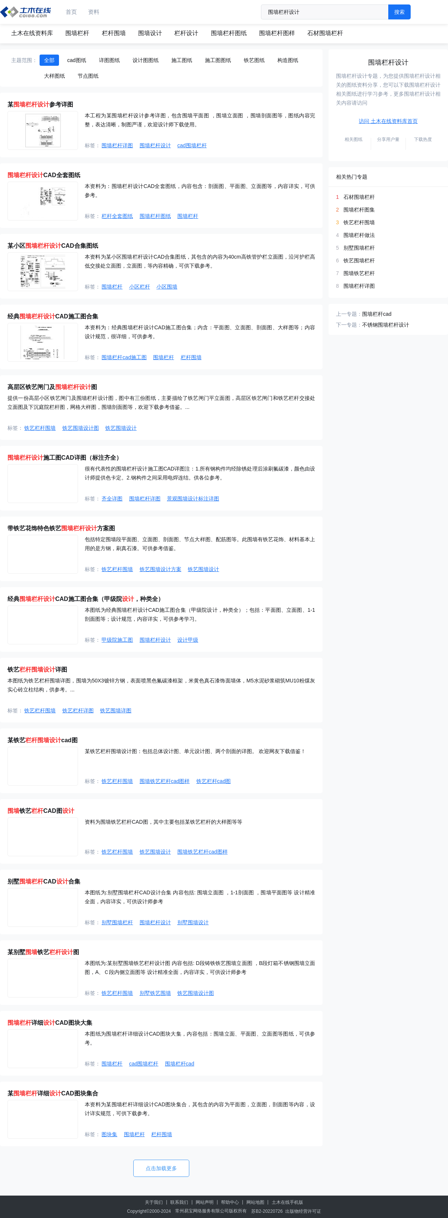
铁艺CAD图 (40, 811)
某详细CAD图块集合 (52, 1093)
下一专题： (349, 325)
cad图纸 (76, 60)
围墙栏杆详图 (117, 145)
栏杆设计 (186, 33)
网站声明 (205, 1202)
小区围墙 (166, 287)
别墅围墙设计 (193, 922)
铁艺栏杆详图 (78, 710)
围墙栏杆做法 (359, 235)
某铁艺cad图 (42, 740)
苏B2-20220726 (267, 1211)
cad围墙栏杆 (192, 145)
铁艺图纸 (254, 60)
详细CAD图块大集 (49, 1023)
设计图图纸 (146, 60)
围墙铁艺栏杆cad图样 (165, 781)
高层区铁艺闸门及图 (52, 387)
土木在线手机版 (287, 1202)
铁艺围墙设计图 (80, 428)
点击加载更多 (161, 1168)
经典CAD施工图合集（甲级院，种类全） (85, 599)
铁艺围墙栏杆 (359, 260)
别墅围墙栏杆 (117, 922)
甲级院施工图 (117, 640)
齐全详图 (112, 499)
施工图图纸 (218, 60)
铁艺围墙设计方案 (160, 569)
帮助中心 (230, 1202)
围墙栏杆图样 (277, 33)
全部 (49, 60)
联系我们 (179, 1202)
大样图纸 (54, 76)
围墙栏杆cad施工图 (124, 357)
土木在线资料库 (32, 33)
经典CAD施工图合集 (52, 316)
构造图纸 (287, 60)
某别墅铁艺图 (43, 952)
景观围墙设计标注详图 (193, 499)
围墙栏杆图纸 (229, 33)
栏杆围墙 (114, 33)
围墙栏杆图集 (359, 210)
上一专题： (349, 314)
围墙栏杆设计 (155, 145)
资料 (93, 12)
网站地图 (255, 1202)
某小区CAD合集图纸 (52, 246)
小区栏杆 (139, 287)
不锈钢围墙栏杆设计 (385, 325)
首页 (71, 12)
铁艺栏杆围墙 (40, 428)
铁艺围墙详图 (115, 710)
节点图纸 (88, 76)
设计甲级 (187, 640)
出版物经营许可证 (303, 1211)
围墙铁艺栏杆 (359, 273)
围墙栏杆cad (180, 1064)
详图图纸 (109, 60)
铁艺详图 (37, 669)
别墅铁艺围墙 (155, 993)
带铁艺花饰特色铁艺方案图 (61, 528)
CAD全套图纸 (43, 175)
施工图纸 (181, 60)
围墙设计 (150, 33)
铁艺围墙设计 (121, 428)
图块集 (109, 1134)
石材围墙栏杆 (325, 33)
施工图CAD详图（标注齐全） (64, 457)
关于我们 (154, 1202)
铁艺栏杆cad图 (213, 781)
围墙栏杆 (77, 33)
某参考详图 (40, 104)
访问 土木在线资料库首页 (388, 121)
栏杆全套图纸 (117, 216)
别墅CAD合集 (43, 881)
